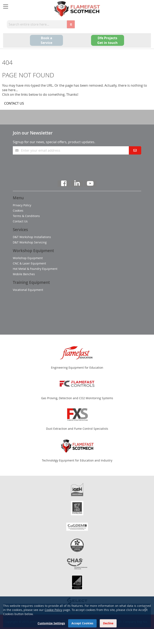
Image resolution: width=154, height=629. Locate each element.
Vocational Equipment (28, 290)
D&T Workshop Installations (32, 237)
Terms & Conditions (26, 216)
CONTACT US (14, 103)
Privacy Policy (22, 205)
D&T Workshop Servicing (30, 242)
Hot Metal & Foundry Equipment (35, 269)
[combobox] (37, 24)
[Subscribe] (135, 150)
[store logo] (77, 9)
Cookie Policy (53, 619)
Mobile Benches (24, 274)
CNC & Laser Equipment (29, 263)
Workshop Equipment (28, 258)
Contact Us (20, 221)
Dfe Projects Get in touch (107, 40)
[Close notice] (145, 617)
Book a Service (46, 40)
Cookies (18, 210)
